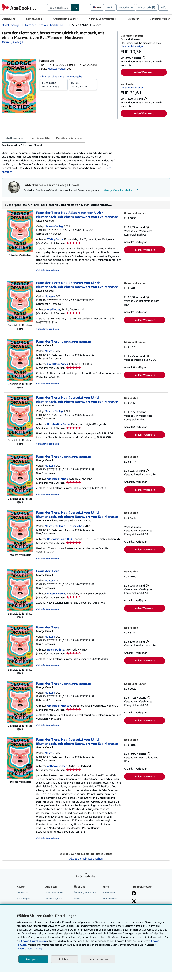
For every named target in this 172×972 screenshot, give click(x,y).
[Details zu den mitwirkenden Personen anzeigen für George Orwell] (12, 42)
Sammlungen (34, 18)
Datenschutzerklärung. (30, 948)
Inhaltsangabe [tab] (14, 138)
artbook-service (57, 765)
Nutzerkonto (126, 7)
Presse (77, 898)
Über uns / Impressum (85, 892)
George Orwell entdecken (121, 190)
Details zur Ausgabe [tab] (69, 138)
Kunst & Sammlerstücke (102, 18)
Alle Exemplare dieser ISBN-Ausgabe (61, 76)
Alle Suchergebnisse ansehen (86, 858)
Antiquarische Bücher (65, 18)
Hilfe (163, 7)
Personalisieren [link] (98, 959)
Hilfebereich (109, 892)
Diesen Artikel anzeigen (132, 46)
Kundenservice (110, 898)
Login (110, 7)
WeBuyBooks (55, 239)
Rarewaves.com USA (59, 538)
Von (53, 84)
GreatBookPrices (57, 363)
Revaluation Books (58, 424)
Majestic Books (56, 593)
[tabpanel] (58, 158)
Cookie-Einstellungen (33, 940)
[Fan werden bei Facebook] (134, 893)
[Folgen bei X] (134, 901)
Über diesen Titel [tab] (40, 138)
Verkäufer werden (160, 18)
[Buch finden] (75, 7)
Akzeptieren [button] (33, 959)
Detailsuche (8, 18)
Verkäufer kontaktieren (47, 270)
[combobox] (59, 7)
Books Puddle (55, 649)
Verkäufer (133, 18)
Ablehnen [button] (64, 959)
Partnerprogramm (54, 898)
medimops (53, 309)
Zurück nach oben (86, 876)
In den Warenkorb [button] (143, 72)
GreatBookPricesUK (59, 705)
